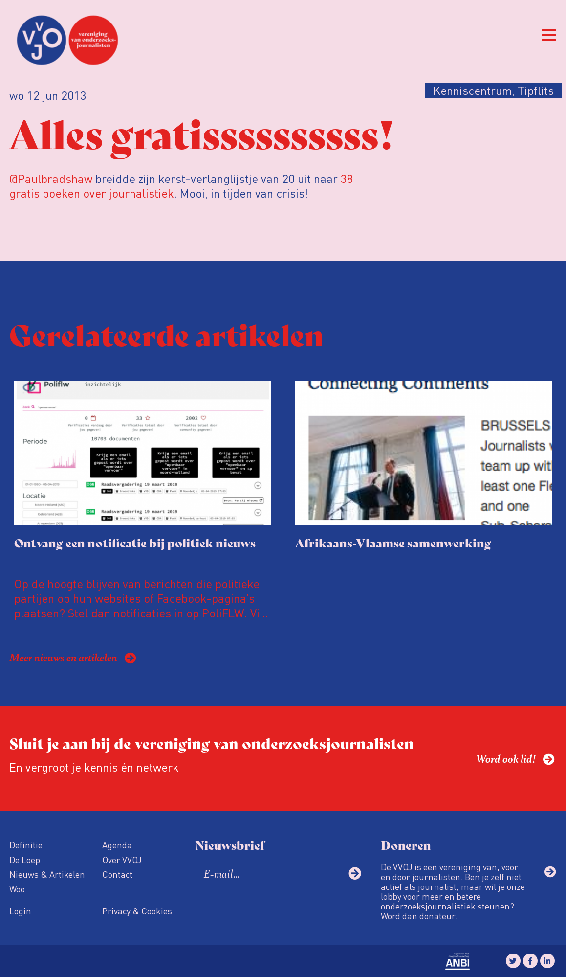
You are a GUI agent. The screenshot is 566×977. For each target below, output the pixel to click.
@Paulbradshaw (52, 178)
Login (20, 910)
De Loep (24, 859)
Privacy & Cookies (137, 910)
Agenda (117, 844)
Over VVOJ (122, 859)
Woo (17, 888)
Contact (117, 874)
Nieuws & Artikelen (47, 874)
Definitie (26, 844)
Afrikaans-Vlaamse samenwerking (393, 542)
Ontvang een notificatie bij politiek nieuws (135, 542)
